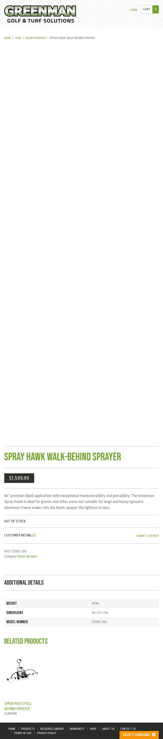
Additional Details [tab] (24, 583)
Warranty (77, 728)
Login (133, 10)
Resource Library (52, 728)
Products (28, 728)
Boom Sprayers (35, 38)
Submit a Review (147, 536)
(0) (33, 535)
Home (7, 38)
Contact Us (128, 728)
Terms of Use (22, 733)
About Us (108, 728)
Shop (18, 38)
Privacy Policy (46, 733)
